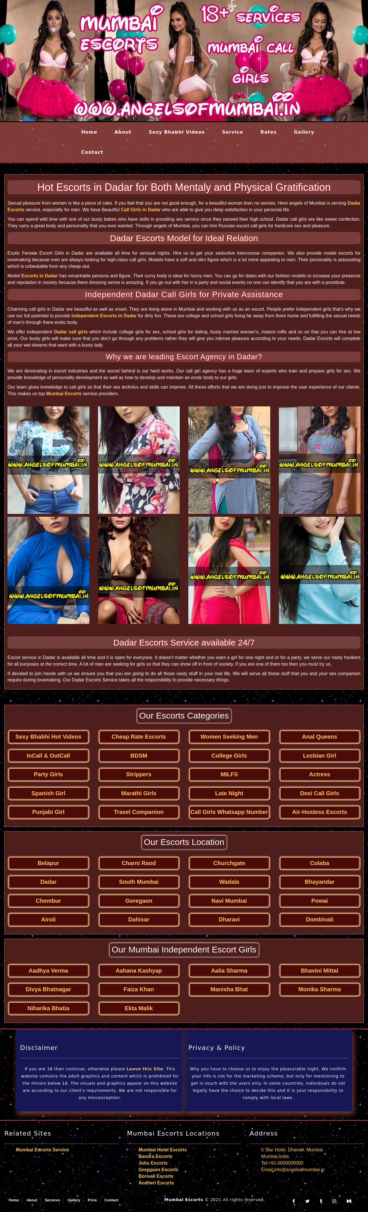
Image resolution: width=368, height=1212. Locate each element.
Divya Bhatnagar (48, 989)
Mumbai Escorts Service (42, 1149)
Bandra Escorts (155, 1156)
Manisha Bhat (229, 989)
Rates (268, 132)
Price (92, 1200)
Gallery (304, 132)
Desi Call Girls (319, 793)
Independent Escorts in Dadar (104, 315)
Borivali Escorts (156, 1176)
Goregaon (138, 901)
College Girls (229, 755)
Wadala (229, 882)
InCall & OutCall (48, 755)
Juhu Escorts (153, 1163)
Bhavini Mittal (319, 970)
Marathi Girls (138, 793)
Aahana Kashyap (139, 970)
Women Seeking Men (229, 736)
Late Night (229, 793)
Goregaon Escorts (159, 1169)
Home (89, 132)
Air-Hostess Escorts (319, 812)
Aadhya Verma (48, 970)
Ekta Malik (139, 1008)
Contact (92, 152)
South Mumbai (139, 882)
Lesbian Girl (319, 755)
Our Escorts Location (184, 842)
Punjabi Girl (48, 812)
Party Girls (48, 774)
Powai (319, 901)
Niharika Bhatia (48, 1008)
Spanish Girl (48, 793)
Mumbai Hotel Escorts (163, 1149)
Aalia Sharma (229, 970)
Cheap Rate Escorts (139, 736)
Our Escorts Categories (184, 715)
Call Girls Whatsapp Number (229, 812)
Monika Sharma (319, 989)
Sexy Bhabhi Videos (177, 132)
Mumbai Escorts (64, 393)
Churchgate (229, 863)
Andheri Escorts (156, 1182)
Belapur (48, 863)
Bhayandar (319, 882)
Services (52, 1200)
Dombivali (320, 919)
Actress (319, 774)
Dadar (48, 882)
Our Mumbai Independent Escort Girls (184, 949)
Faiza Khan (139, 989)
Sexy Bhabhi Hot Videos (48, 736)
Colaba (319, 863)
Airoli (48, 919)
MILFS (229, 774)
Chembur (48, 901)
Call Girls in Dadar (141, 209)
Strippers (139, 774)
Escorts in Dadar (39, 275)
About (122, 132)
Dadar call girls (71, 331)
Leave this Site (144, 1069)
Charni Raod (139, 863)
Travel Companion (139, 812)
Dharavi (229, 919)
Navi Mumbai (229, 901)
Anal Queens (319, 736)
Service (233, 132)
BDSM (138, 755)
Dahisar (138, 919)
